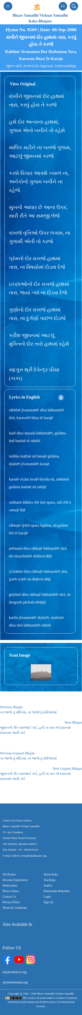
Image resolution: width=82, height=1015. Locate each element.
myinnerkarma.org (15, 982)
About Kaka (51, 874)
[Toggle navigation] (8, 6)
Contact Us (9, 896)
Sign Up (48, 902)
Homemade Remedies (57, 891)
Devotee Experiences (15, 880)
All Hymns (9, 874)
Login (47, 896)
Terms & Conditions (15, 907)
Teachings (50, 880)
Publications (10, 885)
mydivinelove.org (15, 972)
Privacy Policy (11, 902)
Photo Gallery (11, 891)
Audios (48, 885)
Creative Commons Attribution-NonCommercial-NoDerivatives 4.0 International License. (42, 1002)
